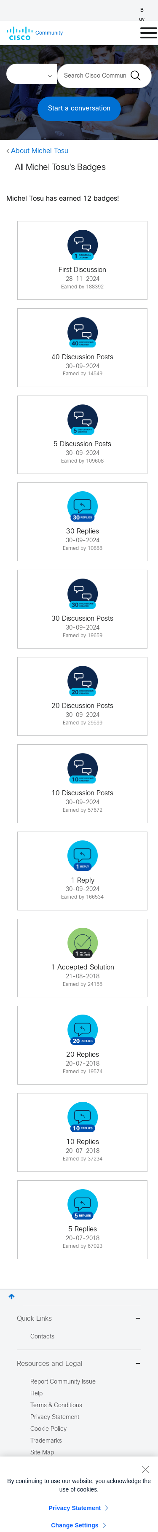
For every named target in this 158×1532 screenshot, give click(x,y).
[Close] (145, 1485)
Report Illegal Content (59, 1464)
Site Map (42, 1453)
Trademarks (46, 1441)
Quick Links (79, 1319)
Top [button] (11, 1296)
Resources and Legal (79, 1364)
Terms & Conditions (56, 1405)
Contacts (42, 1337)
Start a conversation (79, 108)
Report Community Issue (63, 1382)
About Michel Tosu (39, 151)
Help (36, 1394)
